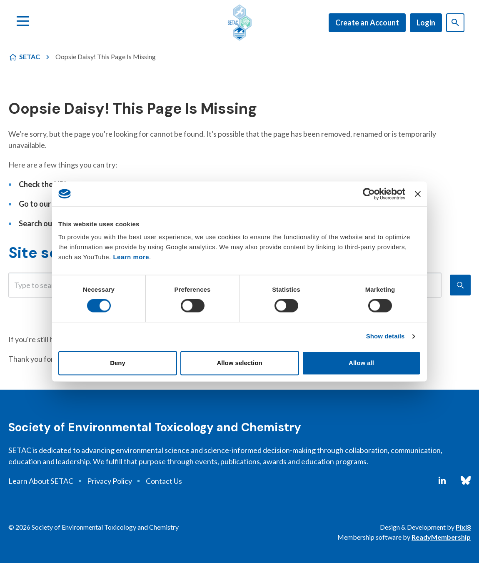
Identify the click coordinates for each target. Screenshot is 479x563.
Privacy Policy (109, 480)
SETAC (29, 56)
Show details (385, 336)
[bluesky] (466, 480)
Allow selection (239, 362)
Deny (117, 362)
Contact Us (164, 480)
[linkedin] (442, 480)
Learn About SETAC (40, 480)
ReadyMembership (441, 537)
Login (426, 22)
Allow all (361, 362)
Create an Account (367, 22)
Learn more (131, 256)
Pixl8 (463, 527)
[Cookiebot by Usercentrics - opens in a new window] (368, 194)
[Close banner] (418, 194)
